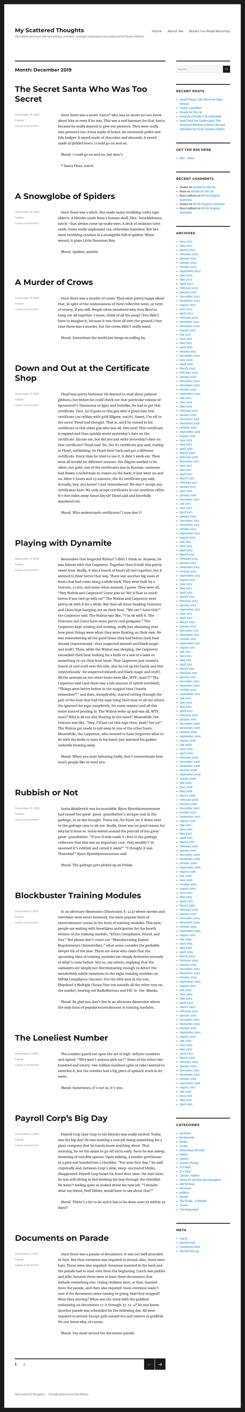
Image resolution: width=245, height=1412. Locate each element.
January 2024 (188, 262)
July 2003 (185, 990)
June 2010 (186, 702)
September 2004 (190, 931)
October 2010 (188, 690)
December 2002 (190, 1019)
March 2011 (187, 668)
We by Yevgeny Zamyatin (209, 204)
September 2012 (190, 609)
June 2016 (186, 491)
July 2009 (186, 745)
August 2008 (188, 778)
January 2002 (188, 1066)
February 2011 (188, 673)
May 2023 (186, 279)
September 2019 (190, 394)
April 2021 (186, 347)
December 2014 (189, 520)
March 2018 (187, 453)
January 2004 (188, 965)
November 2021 (190, 326)
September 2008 (190, 774)
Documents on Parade (62, 1238)
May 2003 (186, 998)
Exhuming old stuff (192, 1150)
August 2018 (187, 436)
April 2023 (186, 284)
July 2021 (185, 334)
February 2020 (189, 372)
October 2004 (188, 926)
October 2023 (188, 267)
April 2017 (186, 474)
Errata (183, 1146)
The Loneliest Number (61, 1038)
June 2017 (186, 465)
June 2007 (186, 829)
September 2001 (190, 1083)
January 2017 (188, 487)
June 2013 (186, 584)
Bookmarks (187, 1137)
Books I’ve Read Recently (209, 31)
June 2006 (186, 880)
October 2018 (188, 427)
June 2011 (186, 656)
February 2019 (189, 410)
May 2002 (186, 1049)
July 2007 (186, 825)
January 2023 (188, 292)
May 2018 (186, 444)
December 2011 (189, 630)
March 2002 (187, 1058)
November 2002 (190, 1024)
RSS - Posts (187, 158)
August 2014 (187, 537)
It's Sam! (185, 1171)
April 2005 (186, 901)
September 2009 (190, 736)
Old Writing (187, 1184)
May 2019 (186, 406)
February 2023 (189, 288)
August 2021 (187, 330)
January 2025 (188, 258)
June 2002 (186, 1045)
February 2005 (189, 910)
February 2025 (189, 254)
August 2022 (188, 305)
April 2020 (186, 364)
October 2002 (188, 1028)
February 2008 (189, 800)
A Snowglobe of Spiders (65, 196)
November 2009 (190, 728)
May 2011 (185, 660)
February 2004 (189, 960)
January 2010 (188, 719)
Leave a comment (27, 125)
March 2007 (187, 842)
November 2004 (190, 922)
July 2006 (186, 876)
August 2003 (188, 986)
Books (184, 1142)
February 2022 (189, 317)
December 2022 (190, 296)
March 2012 (187, 622)
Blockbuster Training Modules (78, 895)
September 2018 (190, 432)
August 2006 (188, 871)
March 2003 (187, 1007)
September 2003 (190, 981)
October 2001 (188, 1079)
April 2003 (186, 1003)
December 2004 (190, 918)
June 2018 (186, 440)
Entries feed (187, 1242)
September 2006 (190, 867)
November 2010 (190, 685)
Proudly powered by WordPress (69, 1394)
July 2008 (186, 783)
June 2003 (186, 994)
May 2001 (186, 1100)
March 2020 (187, 368)
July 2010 (185, 698)
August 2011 (187, 647)
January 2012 (188, 626)
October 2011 (188, 639)
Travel (184, 1205)
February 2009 (189, 757)
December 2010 (189, 681)
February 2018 (189, 457)
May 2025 (186, 246)
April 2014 (186, 550)
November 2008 (190, 766)
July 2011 (185, 652)
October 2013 (188, 571)
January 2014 (188, 563)
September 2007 (190, 816)
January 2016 (188, 495)
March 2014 (187, 554)
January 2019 (188, 415)
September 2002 (190, 1032)
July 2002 (186, 1041)
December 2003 (190, 969)
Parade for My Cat (191, 112)
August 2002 (188, 1036)
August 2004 (188, 935)
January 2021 (188, 351)
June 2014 (186, 546)
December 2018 (189, 419)
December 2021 (189, 322)
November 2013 (189, 567)
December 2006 (190, 855)
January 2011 (188, 677)
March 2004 (187, 956)
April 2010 (186, 711)
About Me (175, 31)
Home (157, 31)
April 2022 (186, 313)
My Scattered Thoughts (49, 30)
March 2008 (187, 795)
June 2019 (186, 402)
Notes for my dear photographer (200, 1180)
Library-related (189, 1175)
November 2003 (190, 973)
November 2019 (190, 385)
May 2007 (186, 833)
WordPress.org (189, 1251)
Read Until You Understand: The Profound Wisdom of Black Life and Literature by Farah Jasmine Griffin (202, 125)
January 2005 (188, 914)
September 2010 (190, 694)
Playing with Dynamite (63, 543)
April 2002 (186, 1053)
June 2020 (186, 360)
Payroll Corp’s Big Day (61, 1118)
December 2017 (189, 461)
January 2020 (188, 377)
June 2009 (186, 749)
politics (184, 1192)
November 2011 (189, 635)
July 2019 (185, 398)
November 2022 (190, 300)
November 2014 (190, 525)
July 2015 (185, 504)
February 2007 (189, 846)
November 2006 (190, 859)
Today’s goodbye (190, 108)
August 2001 (187, 1087)
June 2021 (186, 339)
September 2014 (190, 533)
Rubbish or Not (46, 792)
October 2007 (188, 812)
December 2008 (190, 761)
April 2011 (186, 664)
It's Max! (185, 1167)
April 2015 (186, 512)
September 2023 (190, 271)
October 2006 (188, 863)
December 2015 (189, 499)
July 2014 (185, 542)
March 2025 (187, 250)
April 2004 (186, 952)
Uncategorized (189, 1209)
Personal (185, 1188)
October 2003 (188, 977)
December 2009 (190, 723)
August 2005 (188, 888)
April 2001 (186, 1104)
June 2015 (186, 508)
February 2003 (189, 1011)
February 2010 (189, 715)
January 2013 (188, 605)
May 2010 (186, 707)
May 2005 (186, 897)
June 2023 (186, 275)
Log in (184, 1238)
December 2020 (190, 355)
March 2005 (187, 905)
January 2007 (188, 850)
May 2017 (186, 470)
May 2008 (186, 791)
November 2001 (190, 1074)
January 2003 (188, 1015)
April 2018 (186, 449)
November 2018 (190, 423)
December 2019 (190, 381)
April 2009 (186, 753)
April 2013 (186, 592)
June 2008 (186, 787)
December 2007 (190, 808)
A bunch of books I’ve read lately (200, 116)
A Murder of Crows (54, 282)
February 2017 (189, 482)
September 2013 (190, 575)
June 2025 (186, 241)
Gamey (184, 1158)
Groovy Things (189, 1163)
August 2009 (188, 740)
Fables (19, 120)
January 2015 (188, 516)
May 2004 (186, 948)
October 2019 (188, 389)
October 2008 (188, 770)
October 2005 (188, 884)
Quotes (184, 1197)
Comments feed (190, 1247)
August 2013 (187, 580)
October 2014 (188, 529)
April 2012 (186, 618)
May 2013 (186, 588)
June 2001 (186, 1096)
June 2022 (186, 309)
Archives (185, 1133)
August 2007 (188, 821)
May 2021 (186, 343)
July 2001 (185, 1091)
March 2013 (187, 597)
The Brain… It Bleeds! (193, 1201)
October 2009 (188, 732)
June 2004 (186, 943)
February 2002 (189, 1062)
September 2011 (190, 643)
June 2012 (186, 613)
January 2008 (188, 804)
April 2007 (186, 838)
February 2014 (189, 558)
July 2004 (186, 939)
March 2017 (187, 478)
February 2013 (189, 601)
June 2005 (186, 893)
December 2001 (189, 1070)
